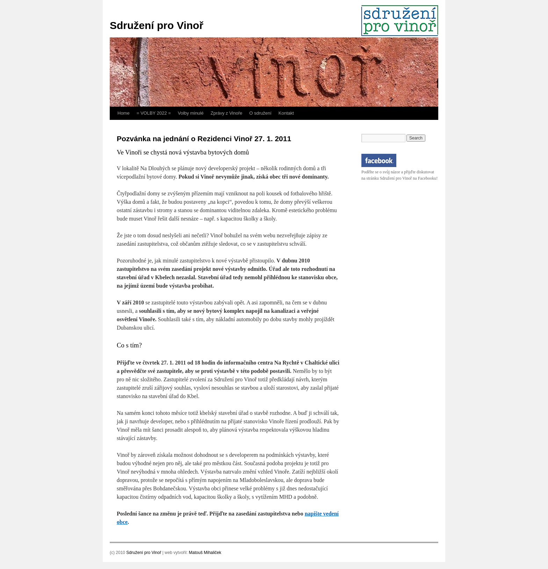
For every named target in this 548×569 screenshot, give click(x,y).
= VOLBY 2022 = (154, 113)
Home (123, 113)
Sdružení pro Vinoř (156, 25)
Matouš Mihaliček (205, 552)
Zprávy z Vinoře (226, 113)
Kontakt (286, 113)
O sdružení (260, 113)
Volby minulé (191, 113)
